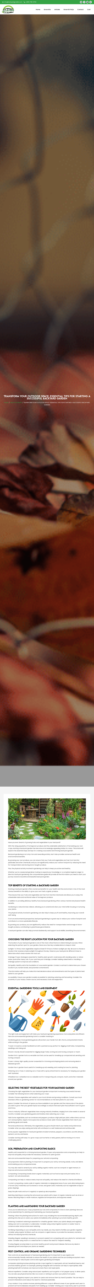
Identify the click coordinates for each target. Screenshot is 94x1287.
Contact (80, 9)
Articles (57, 9)
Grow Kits (47, 9)
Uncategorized (16, 403)
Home (38, 9)
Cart (89, 9)
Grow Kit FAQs (69, 9)
